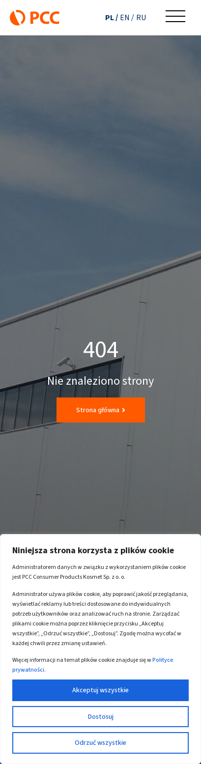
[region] (100, 649)
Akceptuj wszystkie (100, 690)
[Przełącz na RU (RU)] (141, 17)
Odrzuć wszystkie (100, 742)
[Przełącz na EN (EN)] (127, 17)
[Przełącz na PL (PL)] (111, 17)
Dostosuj (101, 716)
